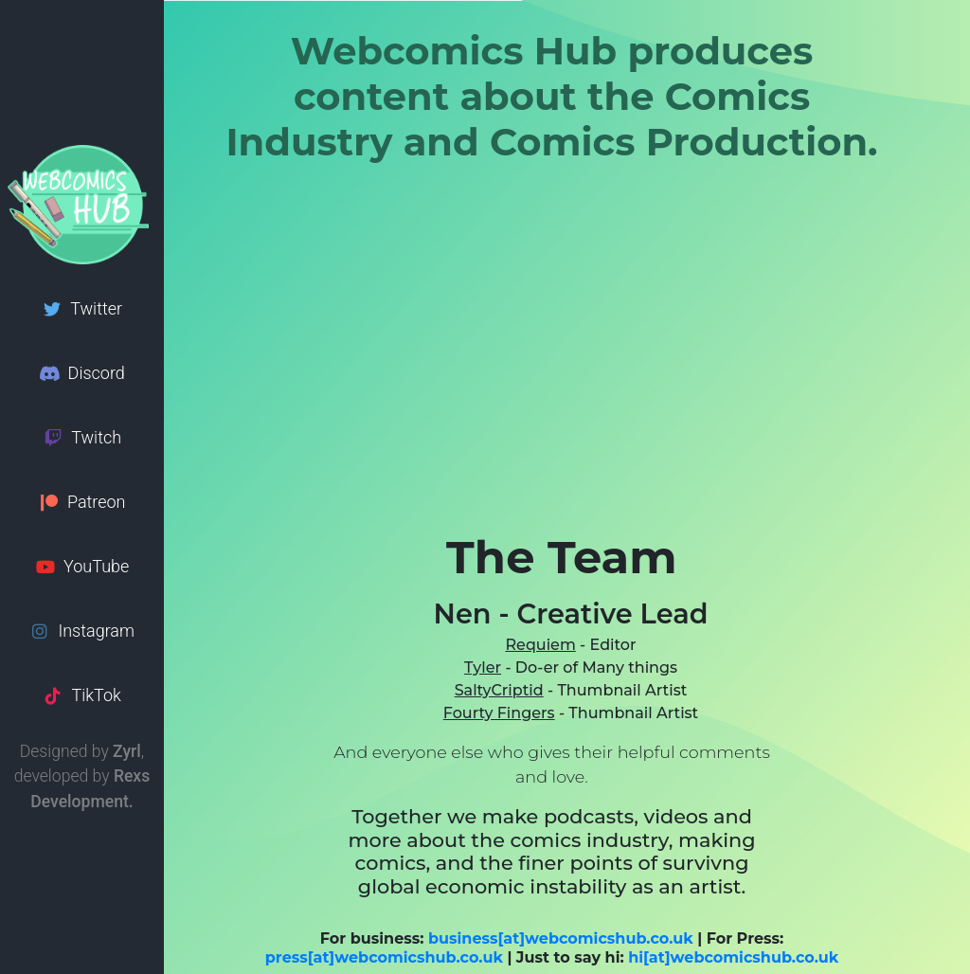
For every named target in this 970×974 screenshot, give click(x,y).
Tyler (482, 667)
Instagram (82, 630)
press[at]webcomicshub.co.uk (384, 957)
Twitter (82, 308)
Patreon (81, 502)
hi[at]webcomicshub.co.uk (733, 957)
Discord (82, 373)
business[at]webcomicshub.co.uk (560, 938)
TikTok (82, 695)
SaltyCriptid (499, 690)
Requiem (540, 645)
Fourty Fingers (499, 713)
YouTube (82, 566)
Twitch (82, 437)
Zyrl (127, 751)
